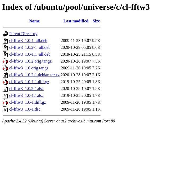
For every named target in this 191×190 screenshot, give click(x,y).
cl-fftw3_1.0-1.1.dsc (26, 95)
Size (96, 21)
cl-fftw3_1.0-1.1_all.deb (30, 54)
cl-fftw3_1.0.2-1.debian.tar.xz (34, 75)
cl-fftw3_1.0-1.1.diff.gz (29, 81)
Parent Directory (23, 33)
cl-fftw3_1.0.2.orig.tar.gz (30, 61)
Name (34, 21)
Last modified (76, 21)
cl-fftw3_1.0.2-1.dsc (26, 88)
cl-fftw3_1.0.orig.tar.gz (28, 68)
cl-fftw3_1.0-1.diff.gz (27, 102)
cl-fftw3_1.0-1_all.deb (28, 40)
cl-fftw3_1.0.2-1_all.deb (30, 47)
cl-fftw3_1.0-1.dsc (24, 109)
